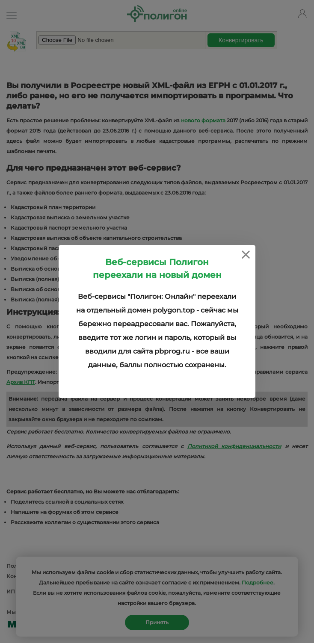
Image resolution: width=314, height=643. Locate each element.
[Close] (245, 254)
